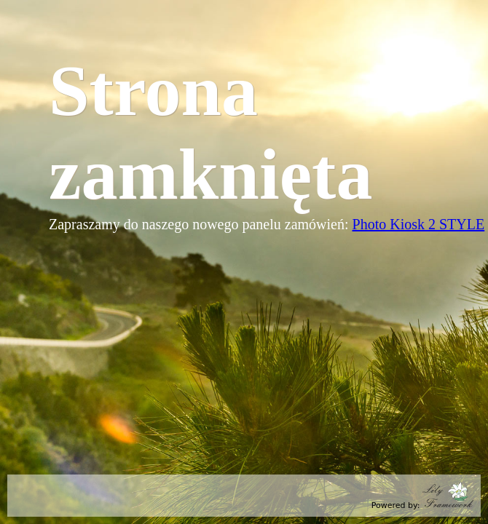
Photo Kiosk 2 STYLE (419, 224)
